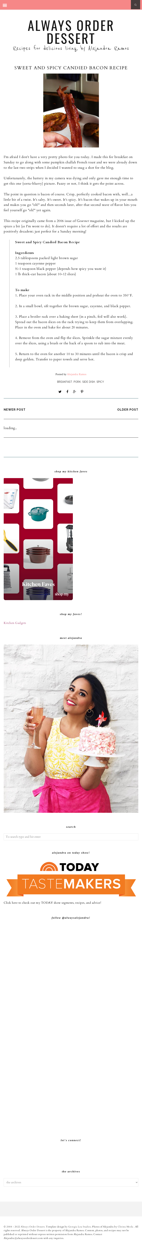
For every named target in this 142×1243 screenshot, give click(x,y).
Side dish (88, 381)
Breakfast (64, 381)
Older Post (127, 409)
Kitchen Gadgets (15, 623)
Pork (77, 381)
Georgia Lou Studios (79, 1226)
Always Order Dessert (71, 31)
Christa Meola (126, 1226)
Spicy (100, 381)
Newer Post (15, 409)
